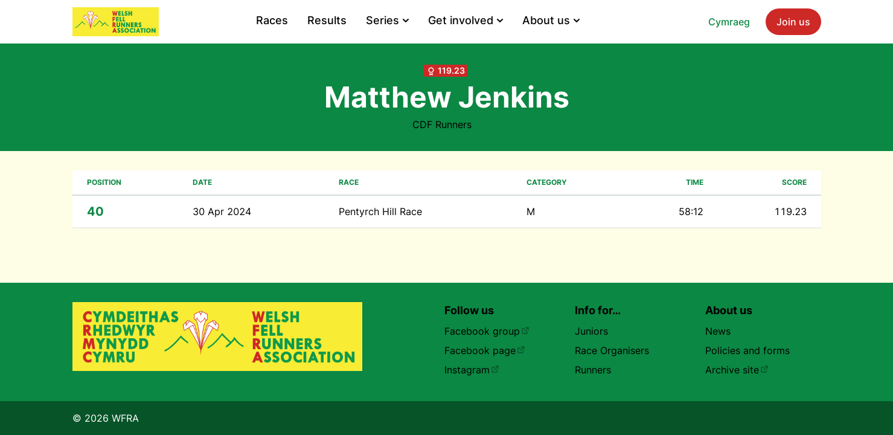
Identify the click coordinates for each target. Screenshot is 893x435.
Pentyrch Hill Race (380, 211)
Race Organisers (612, 350)
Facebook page (484, 350)
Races (272, 20)
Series (387, 20)
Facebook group (487, 331)
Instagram (471, 370)
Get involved (465, 20)
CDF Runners (442, 124)
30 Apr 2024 (222, 211)
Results (327, 20)
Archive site (737, 370)
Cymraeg (729, 22)
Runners (593, 370)
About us (551, 20)
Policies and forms (747, 350)
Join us (793, 22)
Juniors (591, 331)
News (718, 331)
